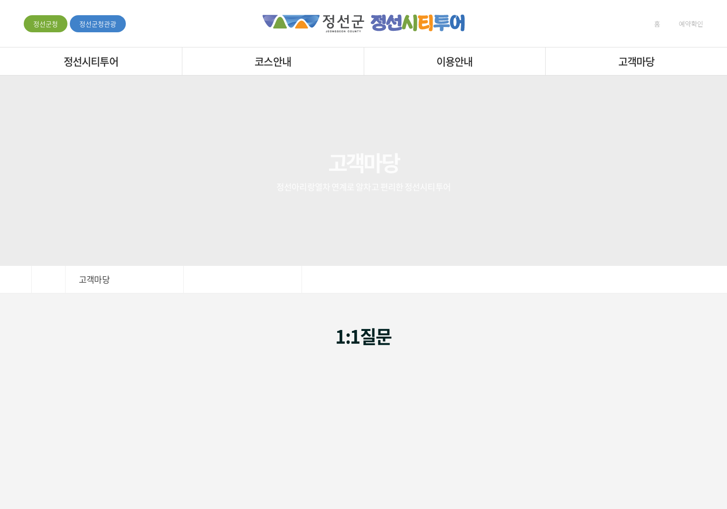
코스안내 (273, 61)
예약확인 (686, 23)
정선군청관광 (97, 23)
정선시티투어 (91, 61)
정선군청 (45, 23)
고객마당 (636, 61)
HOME (48, 279)
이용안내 (454, 61)
